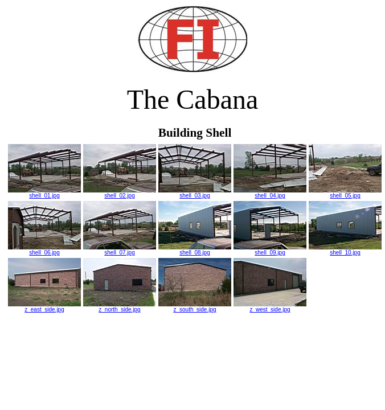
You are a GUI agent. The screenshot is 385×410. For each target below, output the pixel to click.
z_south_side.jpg (194, 307)
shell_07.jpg (119, 250)
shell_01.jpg (44, 193)
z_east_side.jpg (44, 307)
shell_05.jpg (345, 193)
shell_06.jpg (44, 250)
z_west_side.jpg (270, 307)
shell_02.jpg (119, 193)
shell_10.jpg (345, 250)
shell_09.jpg (270, 250)
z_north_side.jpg (119, 307)
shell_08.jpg (194, 250)
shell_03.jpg (194, 193)
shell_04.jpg (270, 193)
